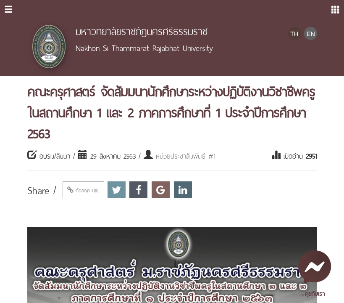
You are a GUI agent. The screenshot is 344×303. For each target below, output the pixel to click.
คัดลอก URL (83, 189)
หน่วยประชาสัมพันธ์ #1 (185, 155)
